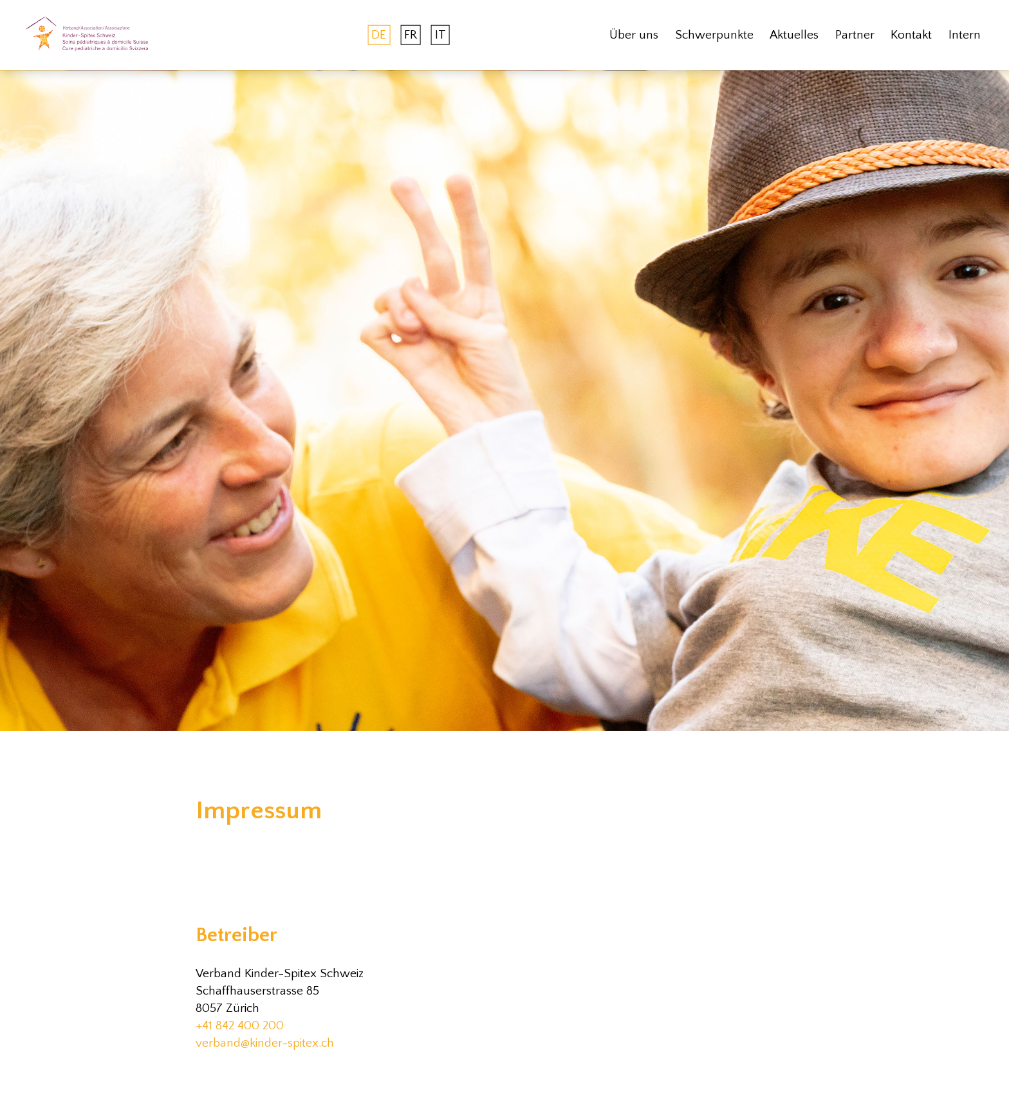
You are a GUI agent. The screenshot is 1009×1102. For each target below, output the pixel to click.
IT (440, 35)
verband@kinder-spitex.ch (265, 1043)
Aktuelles (794, 35)
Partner (855, 35)
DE (378, 35)
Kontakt (911, 35)
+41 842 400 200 (240, 1026)
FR (410, 35)
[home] (87, 35)
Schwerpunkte (714, 35)
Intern (965, 35)
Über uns (633, 35)
